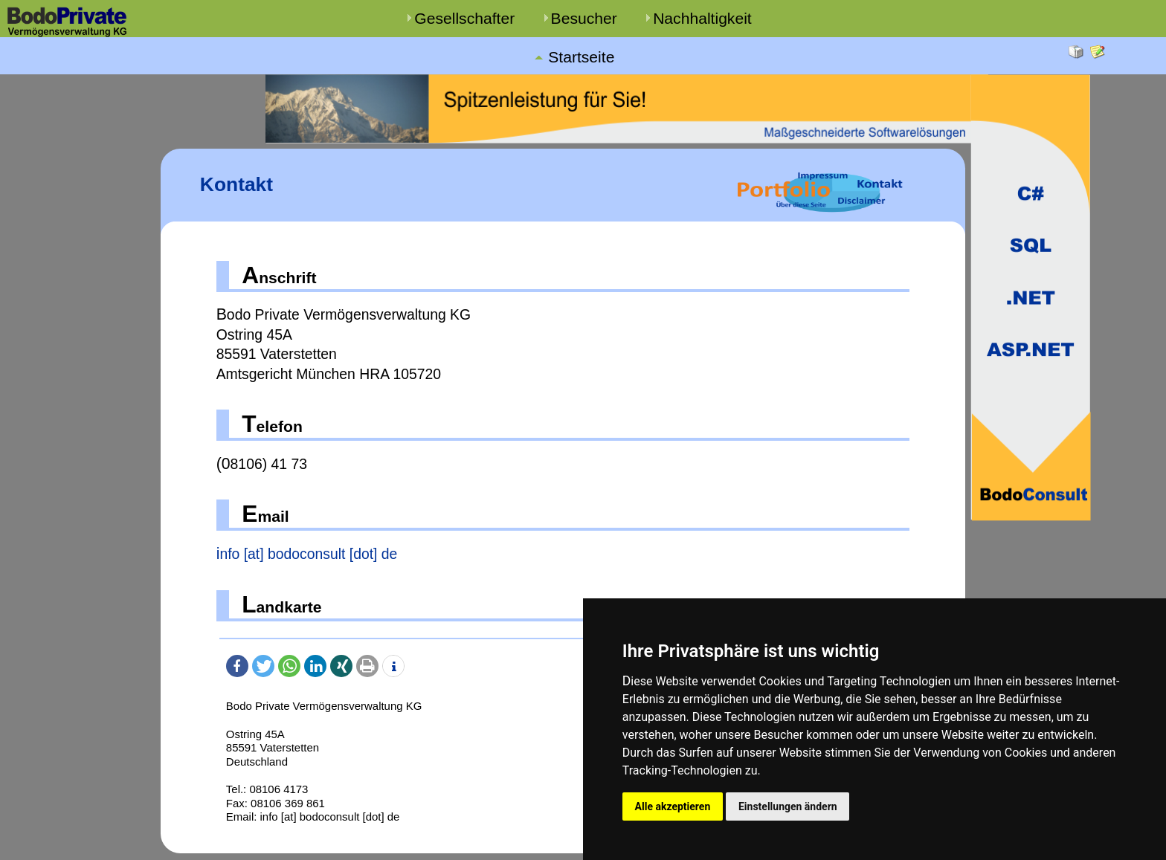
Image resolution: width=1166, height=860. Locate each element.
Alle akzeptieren (673, 806)
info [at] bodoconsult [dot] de (307, 554)
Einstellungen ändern (790, 806)
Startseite (581, 57)
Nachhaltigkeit (702, 18)
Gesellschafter (464, 18)
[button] (237, 666)
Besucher (584, 18)
